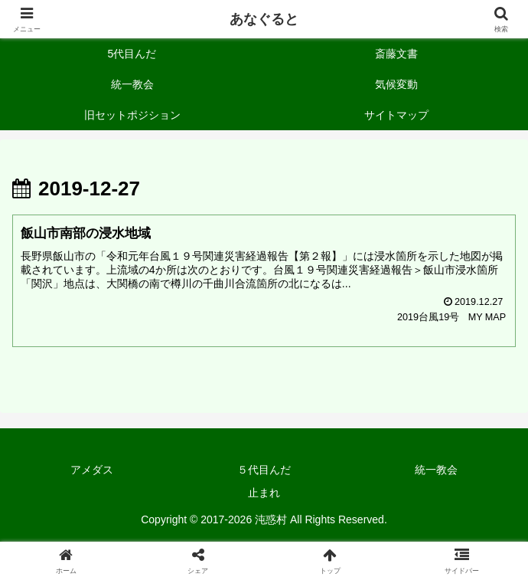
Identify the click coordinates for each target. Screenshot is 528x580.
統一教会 (436, 470)
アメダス (91, 470)
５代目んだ (264, 470)
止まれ (264, 493)
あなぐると (264, 19)
